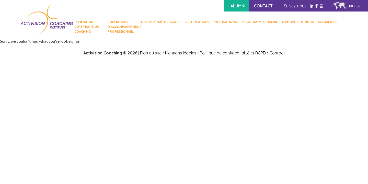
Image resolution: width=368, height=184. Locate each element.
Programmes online (260, 22)
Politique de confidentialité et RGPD (233, 52)
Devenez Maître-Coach (161, 22)
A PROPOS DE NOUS (298, 22)
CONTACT (263, 5)
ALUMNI (238, 5)
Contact (277, 52)
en (358, 6)
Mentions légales (180, 52)
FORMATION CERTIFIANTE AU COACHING (86, 26)
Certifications (197, 22)
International (226, 22)
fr (351, 6)
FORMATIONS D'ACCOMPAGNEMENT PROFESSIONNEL (122, 26)
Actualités (327, 22)
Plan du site (151, 52)
